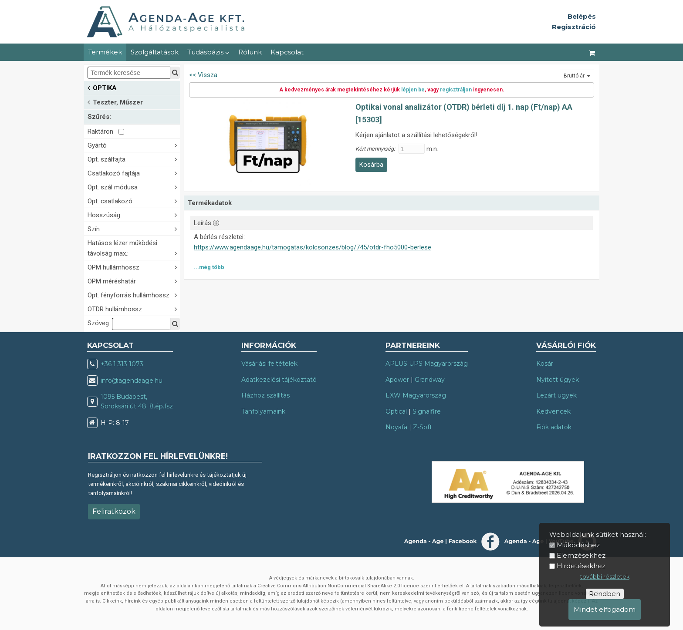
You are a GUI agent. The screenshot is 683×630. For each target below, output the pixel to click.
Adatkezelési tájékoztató (279, 380)
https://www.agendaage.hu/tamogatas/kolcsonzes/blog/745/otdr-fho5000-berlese (312, 247)
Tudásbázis (208, 52)
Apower (397, 380)
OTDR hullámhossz (134, 308)
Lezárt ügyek (556, 395)
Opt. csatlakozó (134, 200)
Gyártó (134, 144)
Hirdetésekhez (581, 566)
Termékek (105, 52)
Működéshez (578, 545)
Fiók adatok (553, 427)
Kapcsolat (287, 52)
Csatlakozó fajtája (134, 172)
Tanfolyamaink (263, 411)
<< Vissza (203, 75)
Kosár (544, 363)
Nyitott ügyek (557, 380)
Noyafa (396, 427)
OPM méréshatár (134, 280)
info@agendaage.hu (131, 380)
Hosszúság (134, 214)
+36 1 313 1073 (122, 364)
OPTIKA (102, 87)
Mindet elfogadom (605, 609)
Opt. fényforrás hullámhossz (134, 294)
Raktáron (106, 131)
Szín (134, 228)
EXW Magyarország (415, 395)
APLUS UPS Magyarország (426, 363)
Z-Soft (422, 427)
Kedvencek (553, 411)
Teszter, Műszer (115, 101)
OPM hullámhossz (134, 266)
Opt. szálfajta (134, 158)
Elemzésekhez (581, 555)
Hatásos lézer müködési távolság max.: (134, 248)
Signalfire (427, 411)
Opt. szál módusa (134, 186)
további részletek (604, 576)
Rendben (604, 594)
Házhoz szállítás (265, 395)
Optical (396, 411)
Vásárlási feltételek (269, 363)
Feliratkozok (113, 511)
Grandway (430, 380)
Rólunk (250, 52)
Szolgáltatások (155, 52)
